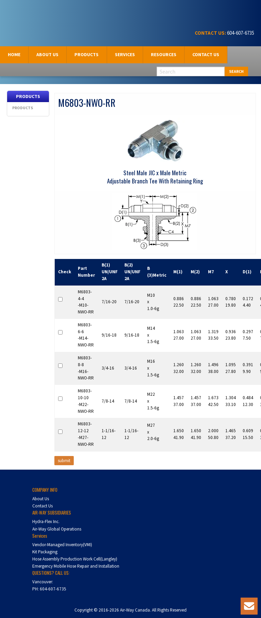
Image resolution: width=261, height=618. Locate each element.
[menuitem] (14, 54)
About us (47, 54)
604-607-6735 (240, 33)
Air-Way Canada (29, 13)
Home (14, 54)
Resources (163, 54)
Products (86, 54)
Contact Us (205, 54)
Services (125, 54)
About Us (40, 499)
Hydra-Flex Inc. (45, 521)
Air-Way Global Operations (56, 529)
